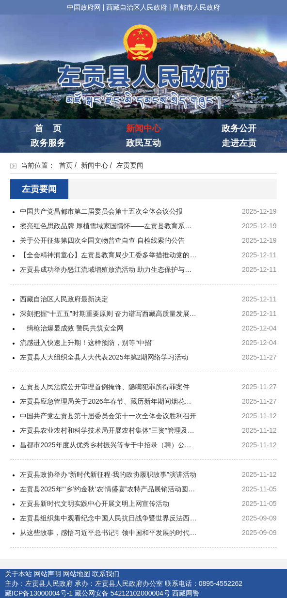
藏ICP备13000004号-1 (39, 593)
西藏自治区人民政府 (136, 7)
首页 (66, 165)
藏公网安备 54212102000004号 (122, 593)
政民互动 (143, 143)
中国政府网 (84, 7)
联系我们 (105, 574)
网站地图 (76, 574)
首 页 (48, 128)
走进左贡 (239, 143)
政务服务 (48, 143)
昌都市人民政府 (196, 7)
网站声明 (47, 574)
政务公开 (239, 128)
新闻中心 (143, 128)
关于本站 (18, 574)
